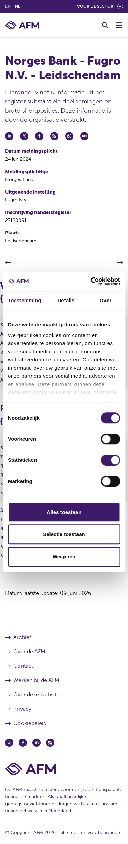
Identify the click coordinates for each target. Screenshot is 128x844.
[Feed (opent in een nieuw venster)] (50, 742)
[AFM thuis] (22, 25)
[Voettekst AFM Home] (64, 769)
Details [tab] (65, 300)
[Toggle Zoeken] (105, 25)
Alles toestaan (64, 512)
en (8, 6)
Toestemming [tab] (24, 300)
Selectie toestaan (64, 534)
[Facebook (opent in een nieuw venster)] (23, 742)
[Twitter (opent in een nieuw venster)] (9, 742)
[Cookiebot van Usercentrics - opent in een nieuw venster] (91, 281)
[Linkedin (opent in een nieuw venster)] (36, 742)
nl (17, 6)
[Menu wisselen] (119, 25)
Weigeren (64, 556)
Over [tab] (106, 300)
